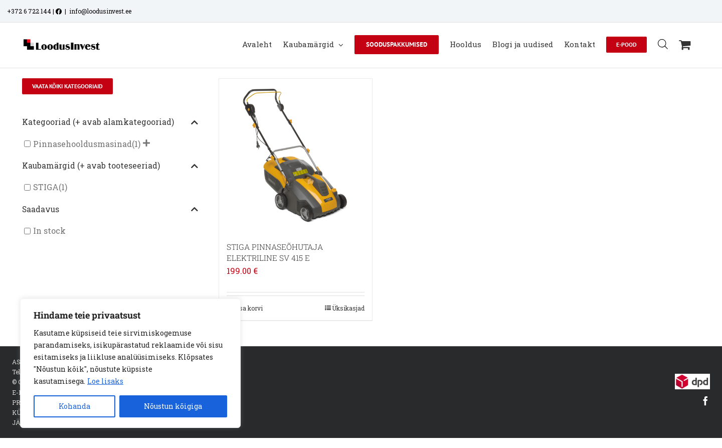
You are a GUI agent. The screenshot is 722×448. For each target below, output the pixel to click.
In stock (49, 231)
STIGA (46, 187)
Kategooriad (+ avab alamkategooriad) (110, 122)
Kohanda (74, 406)
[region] (130, 363)
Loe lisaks (105, 381)
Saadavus (110, 209)
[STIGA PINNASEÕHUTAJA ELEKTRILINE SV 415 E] (295, 155)
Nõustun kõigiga (173, 406)
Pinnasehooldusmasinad (82, 143)
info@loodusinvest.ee (100, 11)
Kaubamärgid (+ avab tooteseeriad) (110, 166)
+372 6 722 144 (29, 11)
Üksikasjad (348, 308)
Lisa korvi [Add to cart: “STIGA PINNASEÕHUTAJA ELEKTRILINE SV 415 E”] (248, 308)
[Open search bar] (663, 44)
